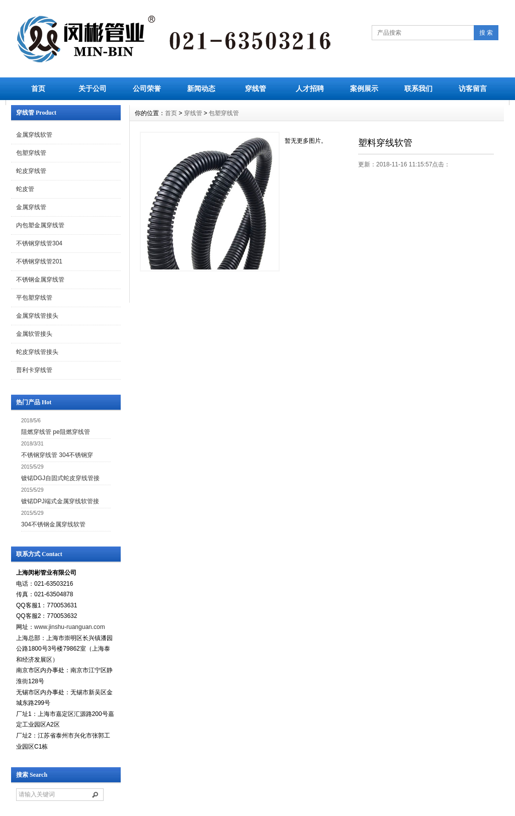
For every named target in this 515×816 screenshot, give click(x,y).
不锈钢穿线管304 (39, 243)
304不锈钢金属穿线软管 (53, 524)
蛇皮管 (25, 189)
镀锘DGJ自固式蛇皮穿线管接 (60, 478)
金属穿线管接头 (37, 315)
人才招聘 (310, 88)
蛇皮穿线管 (31, 170)
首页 (38, 88)
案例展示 (364, 88)
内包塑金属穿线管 (40, 225)
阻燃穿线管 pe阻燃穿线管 (55, 431)
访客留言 (473, 88)
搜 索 (486, 32)
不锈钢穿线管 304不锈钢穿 (57, 455)
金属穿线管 (31, 207)
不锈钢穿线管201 (39, 261)
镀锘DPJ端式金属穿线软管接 (60, 501)
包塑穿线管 (31, 152)
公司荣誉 (147, 88)
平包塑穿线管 (34, 297)
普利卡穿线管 (34, 370)
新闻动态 (201, 88)
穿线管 (255, 88)
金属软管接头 (34, 333)
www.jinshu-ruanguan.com (69, 626)
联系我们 (418, 88)
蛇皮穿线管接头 (37, 351)
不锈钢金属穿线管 (40, 279)
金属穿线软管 (34, 134)
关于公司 (92, 88)
